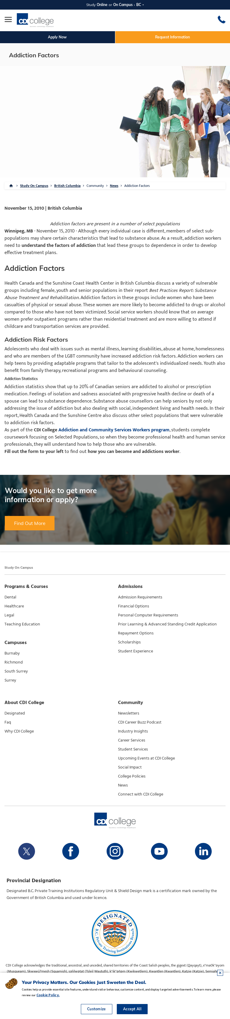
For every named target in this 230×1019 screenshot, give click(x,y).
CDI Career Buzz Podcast (139, 722)
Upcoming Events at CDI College (146, 758)
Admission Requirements (140, 597)
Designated (14, 713)
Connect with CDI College (140, 794)
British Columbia (67, 186)
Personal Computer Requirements (148, 615)
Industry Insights (133, 731)
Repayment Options (136, 633)
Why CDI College (19, 731)
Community (95, 186)
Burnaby (12, 653)
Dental (10, 597)
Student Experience (135, 651)
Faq (7, 722)
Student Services (133, 749)
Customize (96, 1009)
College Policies (132, 776)
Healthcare (14, 606)
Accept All (132, 1009)
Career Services (131, 740)
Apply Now (57, 37)
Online (102, 4)
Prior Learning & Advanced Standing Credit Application (167, 624)
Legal (9, 615)
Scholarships (129, 642)
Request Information (172, 37)
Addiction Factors (137, 186)
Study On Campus (34, 186)
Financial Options (133, 606)
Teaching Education (22, 624)
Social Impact (130, 767)
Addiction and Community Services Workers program (114, 430)
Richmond (13, 662)
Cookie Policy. (48, 995)
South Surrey (16, 671)
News (114, 186)
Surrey (10, 680)
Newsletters (128, 713)
